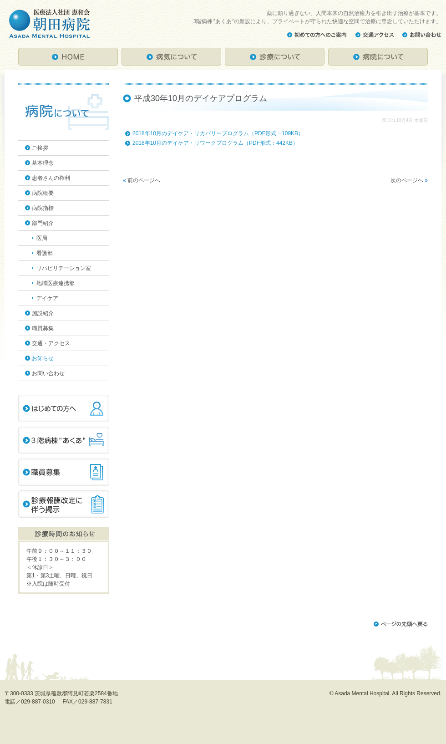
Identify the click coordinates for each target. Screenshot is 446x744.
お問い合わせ (48, 373)
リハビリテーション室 (63, 268)
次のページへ (406, 180)
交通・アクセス (51, 343)
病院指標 (43, 208)
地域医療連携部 (55, 283)
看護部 (44, 253)
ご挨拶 (40, 148)
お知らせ (43, 358)
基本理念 (43, 163)
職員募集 (43, 328)
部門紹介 (43, 223)
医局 (41, 238)
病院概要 (43, 193)
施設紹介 (43, 313)
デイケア (47, 298)
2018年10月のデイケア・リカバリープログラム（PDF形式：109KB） (218, 133)
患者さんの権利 (51, 178)
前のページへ (143, 180)
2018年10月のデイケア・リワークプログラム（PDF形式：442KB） (215, 143)
